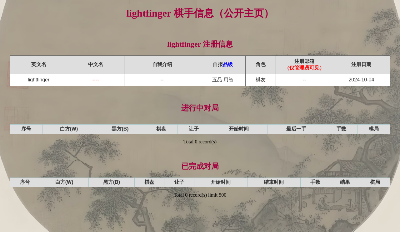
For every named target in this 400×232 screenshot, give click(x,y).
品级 (228, 64)
